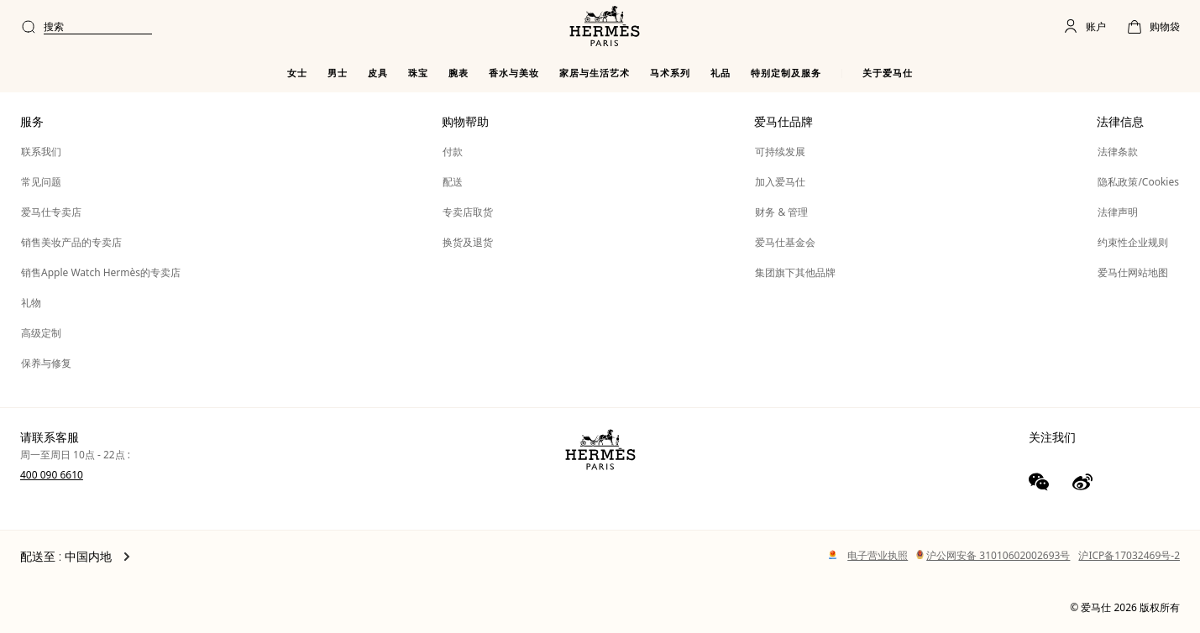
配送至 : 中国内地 (75, 556)
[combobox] (515, 26)
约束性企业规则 (1133, 242)
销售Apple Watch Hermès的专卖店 (101, 272)
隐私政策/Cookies (1138, 182)
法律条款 (1118, 151)
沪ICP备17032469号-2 (1129, 555)
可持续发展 (780, 151)
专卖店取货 (468, 212)
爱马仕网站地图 (1133, 272)
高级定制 (41, 333)
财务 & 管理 (781, 212)
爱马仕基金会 (785, 242)
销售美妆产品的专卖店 (71, 242)
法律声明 (1118, 212)
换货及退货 (468, 242)
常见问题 (41, 182)
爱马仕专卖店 (51, 212)
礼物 (31, 303)
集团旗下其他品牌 (795, 272)
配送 (453, 182)
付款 (453, 151)
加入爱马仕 (780, 182)
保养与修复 (46, 363)
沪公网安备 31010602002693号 (993, 555)
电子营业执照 (877, 555)
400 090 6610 (51, 475)
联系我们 (41, 151)
